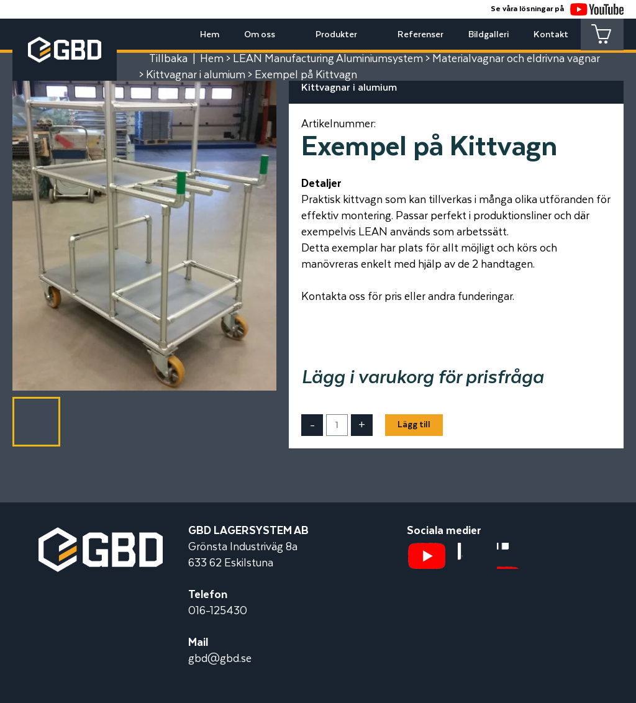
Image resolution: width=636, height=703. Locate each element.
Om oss (259, 35)
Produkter (336, 35)
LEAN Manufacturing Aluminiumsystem (328, 59)
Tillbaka (168, 59)
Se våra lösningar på (557, 9)
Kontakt (550, 35)
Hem (209, 35)
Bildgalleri (488, 35)
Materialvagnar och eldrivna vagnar (516, 59)
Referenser (420, 35)
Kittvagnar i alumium (195, 75)
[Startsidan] (101, 535)
